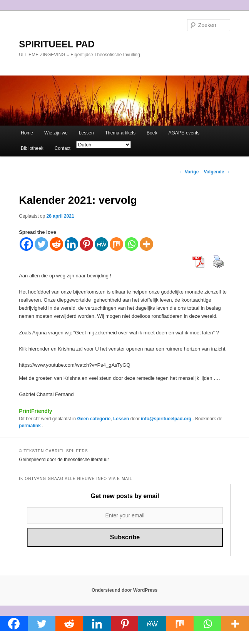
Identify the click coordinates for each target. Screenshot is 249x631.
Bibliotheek (32, 148)
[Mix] (116, 244)
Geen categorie (94, 418)
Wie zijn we (56, 133)
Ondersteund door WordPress (124, 590)
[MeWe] (101, 244)
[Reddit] (56, 244)
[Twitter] (41, 244)
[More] (146, 244)
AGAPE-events (184, 133)
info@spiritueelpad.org (166, 418)
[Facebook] (26, 244)
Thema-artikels (120, 133)
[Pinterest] (86, 244)
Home (27, 133)
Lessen (86, 133)
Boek (152, 133)
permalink (30, 425)
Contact (62, 148)
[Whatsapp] (131, 244)
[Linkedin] (71, 244)
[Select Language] (103, 144)
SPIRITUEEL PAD (56, 44)
